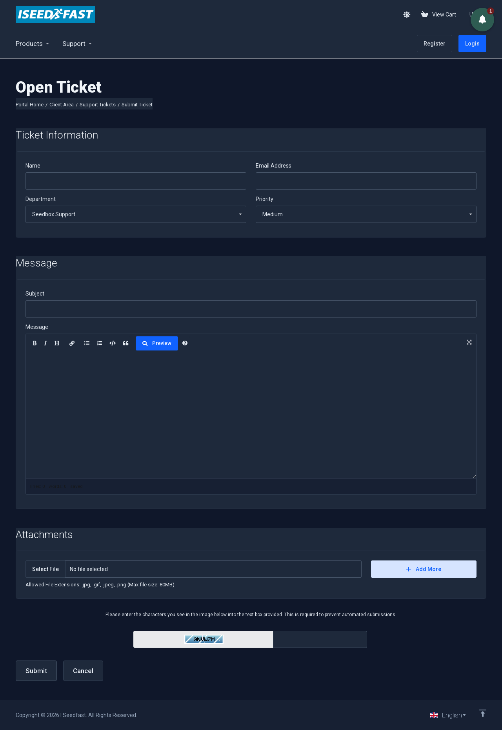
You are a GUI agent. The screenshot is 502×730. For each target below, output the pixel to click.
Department (40, 199)
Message (36, 327)
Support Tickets (98, 105)
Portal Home (30, 105)
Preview (156, 343)
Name (32, 165)
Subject (34, 293)
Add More (423, 569)
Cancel (83, 671)
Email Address (273, 165)
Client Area (61, 105)
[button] (482, 19)
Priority (264, 199)
